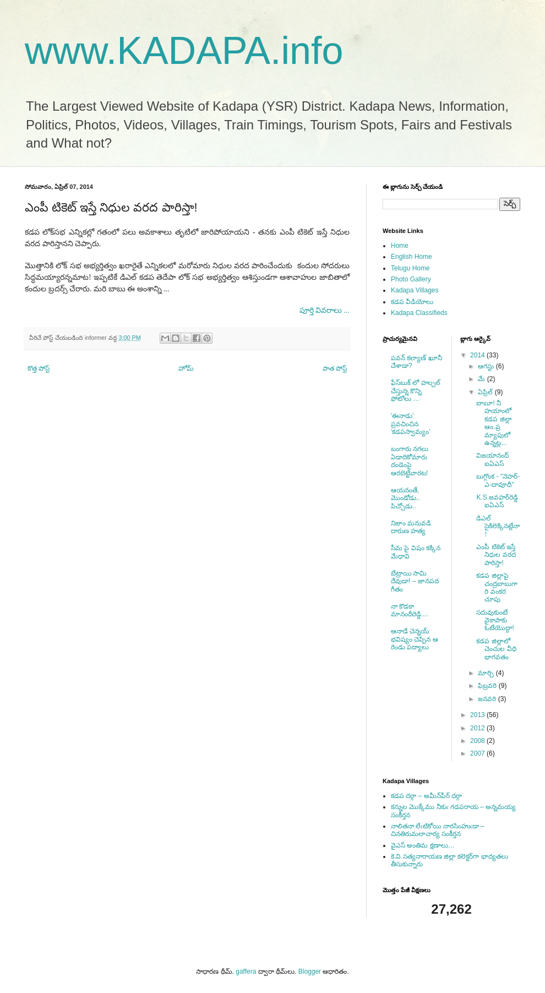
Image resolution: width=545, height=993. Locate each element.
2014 (478, 355)
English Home (411, 257)
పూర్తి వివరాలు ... (324, 310)
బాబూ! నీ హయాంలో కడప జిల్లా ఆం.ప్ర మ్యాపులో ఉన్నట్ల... (493, 423)
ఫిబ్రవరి (488, 686)
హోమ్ (186, 368)
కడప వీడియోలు (412, 302)
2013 (478, 715)
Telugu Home (410, 268)
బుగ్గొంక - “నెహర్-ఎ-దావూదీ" (498, 480)
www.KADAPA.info (184, 50)
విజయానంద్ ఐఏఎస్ (492, 459)
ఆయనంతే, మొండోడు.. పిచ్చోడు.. (405, 498)
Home (399, 245)
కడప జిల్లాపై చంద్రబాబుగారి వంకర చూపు (496, 587)
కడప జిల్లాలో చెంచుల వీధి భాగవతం (496, 649)
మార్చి (486, 673)
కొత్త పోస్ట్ (39, 368)
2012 (478, 728)
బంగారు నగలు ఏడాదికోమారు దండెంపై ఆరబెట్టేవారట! (409, 460)
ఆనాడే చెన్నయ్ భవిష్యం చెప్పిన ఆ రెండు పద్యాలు (414, 639)
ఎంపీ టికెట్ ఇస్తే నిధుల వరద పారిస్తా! (495, 555)
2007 (478, 753)
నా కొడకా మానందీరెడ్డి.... (409, 610)
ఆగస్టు (486, 366)
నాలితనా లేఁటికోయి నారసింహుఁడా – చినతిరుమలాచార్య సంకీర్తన (437, 830)
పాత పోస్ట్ (335, 368)
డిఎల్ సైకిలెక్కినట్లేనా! (498, 526)
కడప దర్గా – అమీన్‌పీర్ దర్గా (426, 796)
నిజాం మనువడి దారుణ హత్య (411, 527)
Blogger (309, 971)
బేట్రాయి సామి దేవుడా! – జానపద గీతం (415, 581)
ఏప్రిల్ (486, 392)
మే (482, 379)
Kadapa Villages (415, 290)
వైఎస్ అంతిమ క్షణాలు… (423, 845)
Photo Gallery (411, 279)
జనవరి (488, 699)
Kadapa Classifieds (419, 313)
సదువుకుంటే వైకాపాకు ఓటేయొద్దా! (495, 620)
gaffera (246, 971)
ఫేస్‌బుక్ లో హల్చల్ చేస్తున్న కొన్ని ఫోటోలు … (415, 391)
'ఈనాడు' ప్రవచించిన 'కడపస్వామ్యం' (410, 424)
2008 (478, 741)
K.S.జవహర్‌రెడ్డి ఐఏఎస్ (497, 501)
